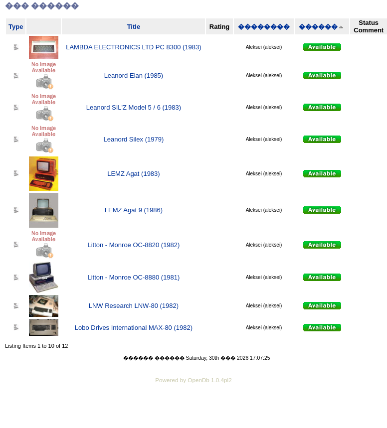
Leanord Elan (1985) (134, 75)
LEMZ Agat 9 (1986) (134, 210)
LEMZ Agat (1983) (133, 173)
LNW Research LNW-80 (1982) (134, 305)
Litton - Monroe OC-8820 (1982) (133, 245)
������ (318, 26)
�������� (264, 26)
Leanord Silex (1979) (134, 139)
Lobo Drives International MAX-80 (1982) (134, 327)
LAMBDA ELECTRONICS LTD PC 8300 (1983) (133, 47)
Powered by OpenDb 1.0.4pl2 (193, 380)
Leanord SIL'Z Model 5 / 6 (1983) (133, 107)
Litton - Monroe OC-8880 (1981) (133, 277)
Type (15, 26)
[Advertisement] (193, 413)
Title (134, 26)
